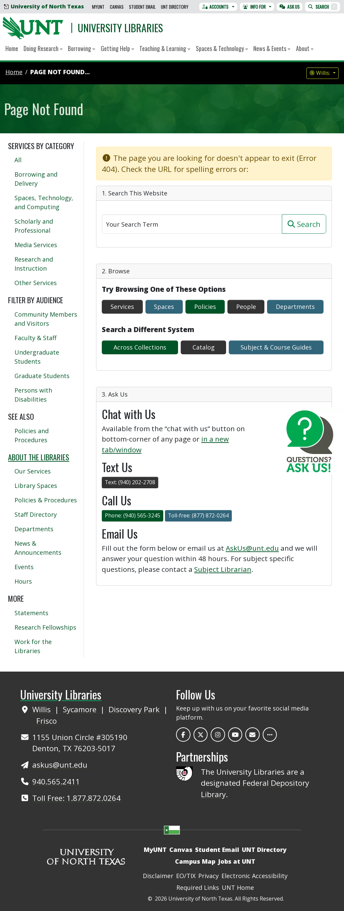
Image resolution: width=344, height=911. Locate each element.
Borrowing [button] (81, 48)
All (18, 160)
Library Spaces (35, 486)
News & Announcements (37, 547)
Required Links (197, 887)
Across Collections (140, 347)
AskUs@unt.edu (252, 548)
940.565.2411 (56, 781)
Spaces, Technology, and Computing (43, 202)
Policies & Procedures (45, 500)
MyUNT (98, 6)
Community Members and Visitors (45, 318)
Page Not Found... (60, 72)
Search (322, 6)
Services (122, 307)
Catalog (203, 347)
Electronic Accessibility (254, 876)
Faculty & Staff (35, 338)
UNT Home (238, 887)
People (246, 307)
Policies (205, 307)
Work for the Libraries (33, 646)
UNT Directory (174, 6)
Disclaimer (158, 876)
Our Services (32, 471)
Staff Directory (35, 514)
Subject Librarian (222, 569)
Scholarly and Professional (33, 225)
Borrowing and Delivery (35, 178)
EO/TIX (186, 876)
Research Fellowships (45, 627)
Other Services (35, 283)
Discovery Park (135, 709)
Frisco (46, 721)
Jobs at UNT (236, 861)
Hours (23, 581)
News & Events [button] (271, 48)
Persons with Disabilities (33, 394)
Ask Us (290, 6)
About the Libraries (38, 457)
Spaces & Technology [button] (222, 48)
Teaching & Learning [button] (164, 48)
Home (11, 48)
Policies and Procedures (31, 435)
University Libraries (120, 27)
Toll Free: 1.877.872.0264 (76, 798)
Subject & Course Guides (276, 347)
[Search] (192, 224)
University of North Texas (44, 6)
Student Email (142, 6)
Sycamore (80, 709)
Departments (295, 307)
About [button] (304, 48)
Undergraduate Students (36, 356)
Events (24, 567)
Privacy (208, 876)
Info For (254, 6)
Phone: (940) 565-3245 (132, 515)
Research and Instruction (33, 263)
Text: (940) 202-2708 (130, 482)
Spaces (164, 307)
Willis (42, 709)
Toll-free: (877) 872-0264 (198, 515)
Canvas (117, 6)
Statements (31, 613)
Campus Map (195, 861)
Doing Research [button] (43, 48)
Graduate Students (42, 376)
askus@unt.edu (59, 765)
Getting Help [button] (117, 48)
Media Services (35, 245)
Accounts (215, 6)
